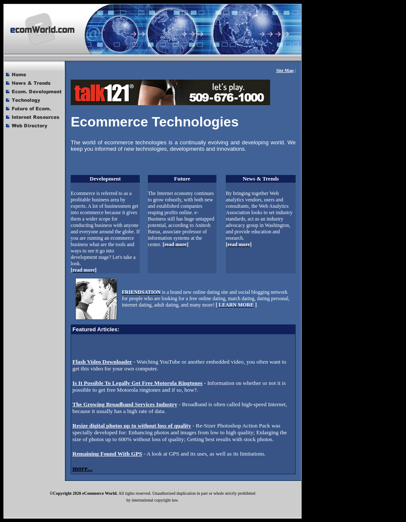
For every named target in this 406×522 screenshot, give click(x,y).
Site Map (285, 70)
